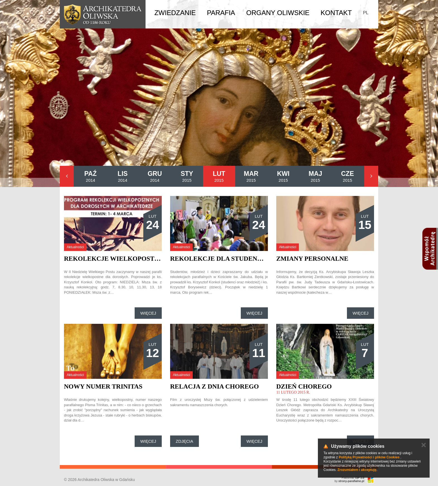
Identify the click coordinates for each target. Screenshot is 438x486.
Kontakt (336, 12)
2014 (90, 176)
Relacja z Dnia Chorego (214, 386)
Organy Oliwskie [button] (278, 12)
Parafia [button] (221, 12)
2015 (187, 176)
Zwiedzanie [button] (175, 12)
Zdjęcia (184, 441)
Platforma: (353, 477)
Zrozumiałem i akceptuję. (357, 470)
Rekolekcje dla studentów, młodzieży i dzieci (257, 258)
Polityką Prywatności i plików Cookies (369, 457)
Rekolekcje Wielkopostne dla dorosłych (142, 258)
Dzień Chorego (304, 386)
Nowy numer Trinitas (103, 386)
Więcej (148, 313)
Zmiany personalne (312, 258)
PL (365, 12)
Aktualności (75, 247)
